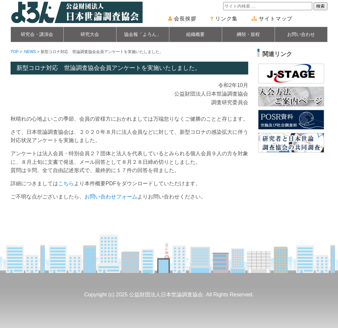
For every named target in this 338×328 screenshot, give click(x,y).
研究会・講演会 (37, 34)
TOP (14, 51)
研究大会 (90, 34)
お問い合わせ (301, 34)
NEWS (30, 51)
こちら (66, 183)
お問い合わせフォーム (110, 196)
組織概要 (195, 34)
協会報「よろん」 (142, 34)
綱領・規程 (248, 34)
